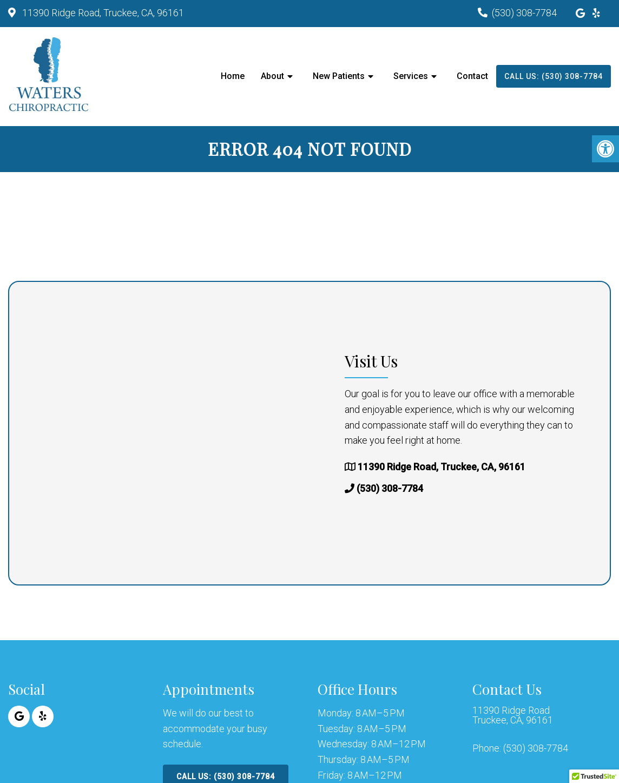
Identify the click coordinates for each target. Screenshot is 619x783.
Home (233, 76)
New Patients (339, 76)
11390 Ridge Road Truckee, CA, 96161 (512, 715)
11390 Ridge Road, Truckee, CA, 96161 (102, 12)
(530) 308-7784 (524, 12)
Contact (472, 76)
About (272, 76)
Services (410, 76)
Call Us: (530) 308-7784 (553, 76)
